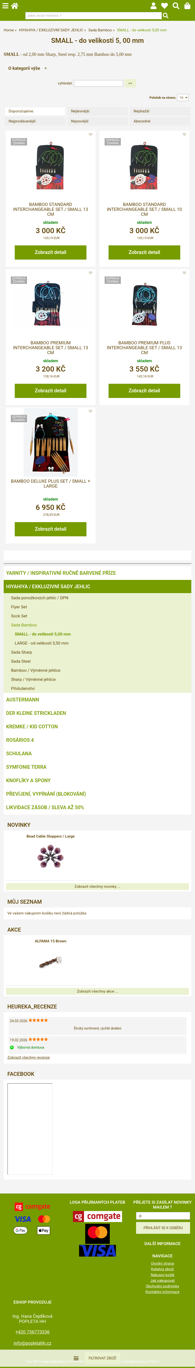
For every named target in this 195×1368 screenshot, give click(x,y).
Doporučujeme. (21, 111)
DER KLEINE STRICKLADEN (36, 713)
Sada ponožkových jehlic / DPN (39, 597)
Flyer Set (19, 606)
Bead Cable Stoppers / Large (51, 836)
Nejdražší (141, 111)
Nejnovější (80, 121)
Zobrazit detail (51, 252)
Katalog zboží (162, 1269)
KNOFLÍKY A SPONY (28, 780)
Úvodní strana (162, 1263)
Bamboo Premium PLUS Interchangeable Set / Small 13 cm (144, 347)
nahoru (187, 1361)
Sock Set (19, 615)
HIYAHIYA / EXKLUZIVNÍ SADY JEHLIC (48, 586)
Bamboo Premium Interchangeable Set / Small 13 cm (50, 347)
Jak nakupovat (162, 1280)
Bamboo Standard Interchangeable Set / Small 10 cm (144, 209)
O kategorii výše (24, 68)
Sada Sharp (21, 652)
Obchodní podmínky (162, 1286)
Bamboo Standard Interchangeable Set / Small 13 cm (50, 209)
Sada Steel (21, 661)
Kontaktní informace (162, 1292)
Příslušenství (23, 688)
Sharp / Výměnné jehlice (33, 679)
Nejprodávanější (22, 121)
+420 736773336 (32, 1331)
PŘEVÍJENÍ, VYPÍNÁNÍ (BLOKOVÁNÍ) (46, 794)
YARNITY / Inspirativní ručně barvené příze (61, 573)
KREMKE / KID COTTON (32, 727)
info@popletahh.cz (33, 1343)
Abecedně (142, 121)
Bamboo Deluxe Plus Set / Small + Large (50, 484)
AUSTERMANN (22, 700)
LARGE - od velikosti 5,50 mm (42, 643)
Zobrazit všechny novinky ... (97, 886)
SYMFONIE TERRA (26, 767)
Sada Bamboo (24, 625)
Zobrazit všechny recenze (28, 1057)
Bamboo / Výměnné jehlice (35, 670)
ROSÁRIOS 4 (20, 740)
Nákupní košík (162, 1275)
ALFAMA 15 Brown (51, 941)
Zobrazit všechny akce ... (97, 991)
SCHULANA (19, 753)
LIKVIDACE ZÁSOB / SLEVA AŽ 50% (45, 807)
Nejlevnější (80, 111)
